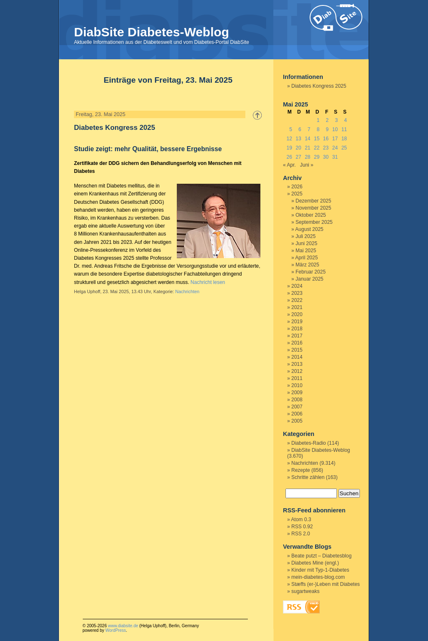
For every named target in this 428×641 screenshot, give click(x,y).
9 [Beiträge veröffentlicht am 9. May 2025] (327, 129)
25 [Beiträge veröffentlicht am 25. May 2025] (344, 148)
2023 (297, 293)
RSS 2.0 (300, 534)
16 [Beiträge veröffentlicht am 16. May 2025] (326, 139)
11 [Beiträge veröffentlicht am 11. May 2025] (344, 129)
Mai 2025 (306, 250)
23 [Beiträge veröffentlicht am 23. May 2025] (326, 148)
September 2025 (314, 222)
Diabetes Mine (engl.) (315, 563)
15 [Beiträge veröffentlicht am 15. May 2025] (316, 139)
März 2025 (307, 265)
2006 (297, 414)
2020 (297, 314)
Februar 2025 (311, 272)
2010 (297, 385)
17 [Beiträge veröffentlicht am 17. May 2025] (335, 139)
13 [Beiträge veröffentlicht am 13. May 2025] (298, 139)
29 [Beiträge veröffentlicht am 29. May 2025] (316, 157)
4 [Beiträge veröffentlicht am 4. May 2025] (345, 120)
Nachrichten (187, 291)
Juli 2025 (306, 236)
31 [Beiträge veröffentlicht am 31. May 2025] (335, 157)
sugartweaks (305, 591)
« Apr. (289, 165)
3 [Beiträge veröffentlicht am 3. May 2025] (336, 120)
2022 (297, 300)
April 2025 (306, 258)
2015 (297, 350)
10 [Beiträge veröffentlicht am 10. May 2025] (335, 129)
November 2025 (313, 208)
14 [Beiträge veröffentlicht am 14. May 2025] (307, 139)
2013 (297, 364)
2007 (297, 407)
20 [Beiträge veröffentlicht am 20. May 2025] (298, 148)
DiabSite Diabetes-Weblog (151, 32)
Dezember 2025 (313, 201)
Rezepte (300, 470)
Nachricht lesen (208, 282)
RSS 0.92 (302, 527)
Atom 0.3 (301, 519)
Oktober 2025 (311, 215)
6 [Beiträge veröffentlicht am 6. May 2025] (299, 129)
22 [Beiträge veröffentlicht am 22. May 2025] (316, 148)
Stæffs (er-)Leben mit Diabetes (325, 584)
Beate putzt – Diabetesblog (321, 556)
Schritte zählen (307, 477)
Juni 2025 (306, 243)
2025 (297, 194)
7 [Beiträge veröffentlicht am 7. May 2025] (309, 129)
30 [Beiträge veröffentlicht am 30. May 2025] (326, 157)
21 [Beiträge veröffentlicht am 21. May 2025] (307, 148)
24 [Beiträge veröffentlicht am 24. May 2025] (335, 148)
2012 (297, 371)
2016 (297, 343)
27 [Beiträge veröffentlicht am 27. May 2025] (298, 157)
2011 (297, 378)
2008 (297, 400)
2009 (297, 392)
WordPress (115, 630)
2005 (297, 421)
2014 (297, 357)
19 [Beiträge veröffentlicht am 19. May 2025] (289, 148)
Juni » (306, 165)
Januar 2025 (310, 279)
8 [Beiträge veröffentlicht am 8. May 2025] (318, 129)
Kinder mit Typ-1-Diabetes (320, 570)
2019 (297, 321)
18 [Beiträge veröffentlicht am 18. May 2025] (344, 139)
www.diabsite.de (123, 625)
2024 (297, 286)
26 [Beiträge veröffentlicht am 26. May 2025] (289, 157)
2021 (297, 307)
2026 (297, 187)
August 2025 (309, 229)
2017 (297, 336)
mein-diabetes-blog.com (318, 577)
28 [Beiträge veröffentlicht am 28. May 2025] (307, 157)
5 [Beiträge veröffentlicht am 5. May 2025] (290, 129)
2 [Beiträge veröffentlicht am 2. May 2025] (327, 120)
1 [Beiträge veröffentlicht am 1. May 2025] (318, 120)
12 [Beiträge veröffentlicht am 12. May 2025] (289, 139)
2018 (297, 329)
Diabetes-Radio (308, 443)
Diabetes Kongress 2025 (114, 128)
